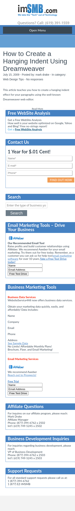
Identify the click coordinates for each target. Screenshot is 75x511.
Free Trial (13, 381)
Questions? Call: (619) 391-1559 (43, 22)
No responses (34, 79)
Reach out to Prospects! (22, 375)
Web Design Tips (13, 79)
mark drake (42, 74)
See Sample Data (18, 343)
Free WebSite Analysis (28, 129)
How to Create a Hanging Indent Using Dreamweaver (35, 61)
